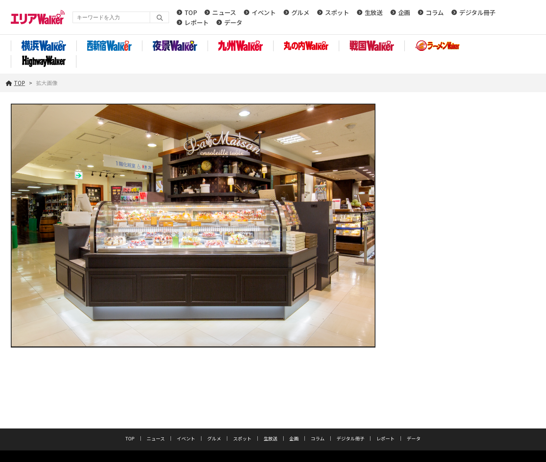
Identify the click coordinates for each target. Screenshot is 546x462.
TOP (190, 12)
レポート (196, 22)
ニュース (224, 12)
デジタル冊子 (477, 12)
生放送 (374, 12)
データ (233, 22)
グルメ (300, 12)
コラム (435, 12)
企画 (404, 12)
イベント (264, 12)
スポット (337, 12)
